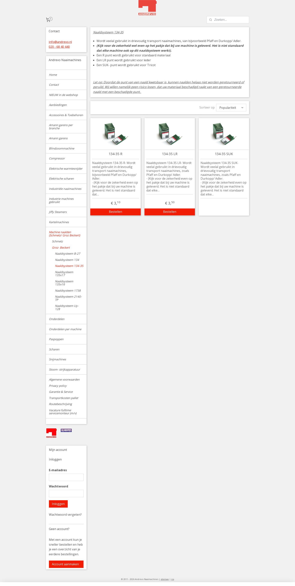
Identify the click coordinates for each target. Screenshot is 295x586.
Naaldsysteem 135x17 (64, 273)
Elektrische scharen (61, 178)
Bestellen (115, 211)
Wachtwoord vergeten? (65, 514)
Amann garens (58, 138)
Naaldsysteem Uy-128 (66, 307)
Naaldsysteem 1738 (68, 290)
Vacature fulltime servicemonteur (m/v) (62, 411)
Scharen (54, 349)
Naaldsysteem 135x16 (64, 282)
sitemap (165, 579)
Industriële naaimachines (65, 189)
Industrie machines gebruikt (61, 200)
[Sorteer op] (231, 107)
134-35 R (115, 153)
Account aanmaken (65, 564)
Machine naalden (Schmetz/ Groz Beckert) (64, 233)
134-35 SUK (224, 153)
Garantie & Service (61, 392)
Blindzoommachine (61, 148)
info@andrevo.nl (60, 42)
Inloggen (58, 504)
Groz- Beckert (61, 247)
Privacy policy (58, 386)
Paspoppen (56, 339)
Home (53, 75)
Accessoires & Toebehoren (66, 115)
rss (172, 579)
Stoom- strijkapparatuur (64, 369)
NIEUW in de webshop (63, 95)
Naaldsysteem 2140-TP (68, 298)
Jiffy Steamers (58, 212)
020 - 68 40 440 (59, 47)
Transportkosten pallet (63, 398)
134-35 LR (169, 153)
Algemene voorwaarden (64, 379)
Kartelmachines (59, 222)
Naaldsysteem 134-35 (69, 266)
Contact (54, 85)
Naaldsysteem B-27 (67, 253)
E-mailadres (58, 470)
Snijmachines (57, 359)
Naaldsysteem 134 (67, 260)
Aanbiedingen (58, 105)
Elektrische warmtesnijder (65, 168)
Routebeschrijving (60, 404)
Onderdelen (56, 319)
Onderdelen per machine (65, 329)
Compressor (57, 158)
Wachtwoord (58, 486)
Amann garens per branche (61, 126)
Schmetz (57, 241)
